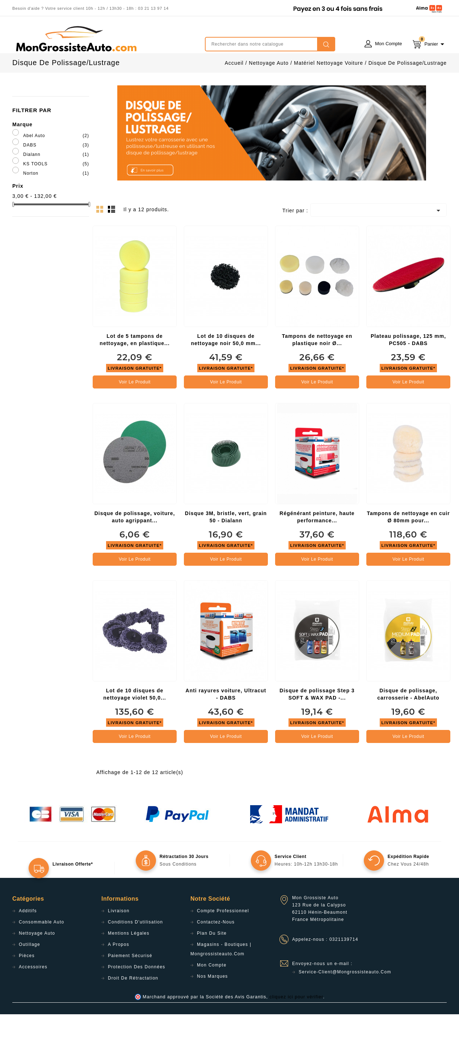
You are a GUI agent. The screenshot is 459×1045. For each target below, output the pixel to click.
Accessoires (33, 997)
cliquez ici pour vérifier (296, 1027)
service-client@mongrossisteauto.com (345, 1002)
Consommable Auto (41, 952)
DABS (56, 175)
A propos (118, 975)
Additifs (28, 941)
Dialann (56, 185)
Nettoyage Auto (37, 964)
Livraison (119, 941)
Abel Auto (56, 166)
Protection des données (136, 997)
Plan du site (212, 964)
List (112, 242)
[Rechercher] (270, 44)
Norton (56, 204)
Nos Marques (212, 1007)
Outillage (29, 975)
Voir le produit (135, 412)
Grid (101, 242)
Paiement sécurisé (130, 986)
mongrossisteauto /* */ (75, 38)
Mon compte (212, 995)
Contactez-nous (216, 952)
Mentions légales (129, 964)
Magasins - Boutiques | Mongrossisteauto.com (220, 980)
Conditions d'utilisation (135, 952)
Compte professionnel (223, 941)
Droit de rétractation (133, 1008)
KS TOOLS (56, 194)
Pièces (27, 986)
